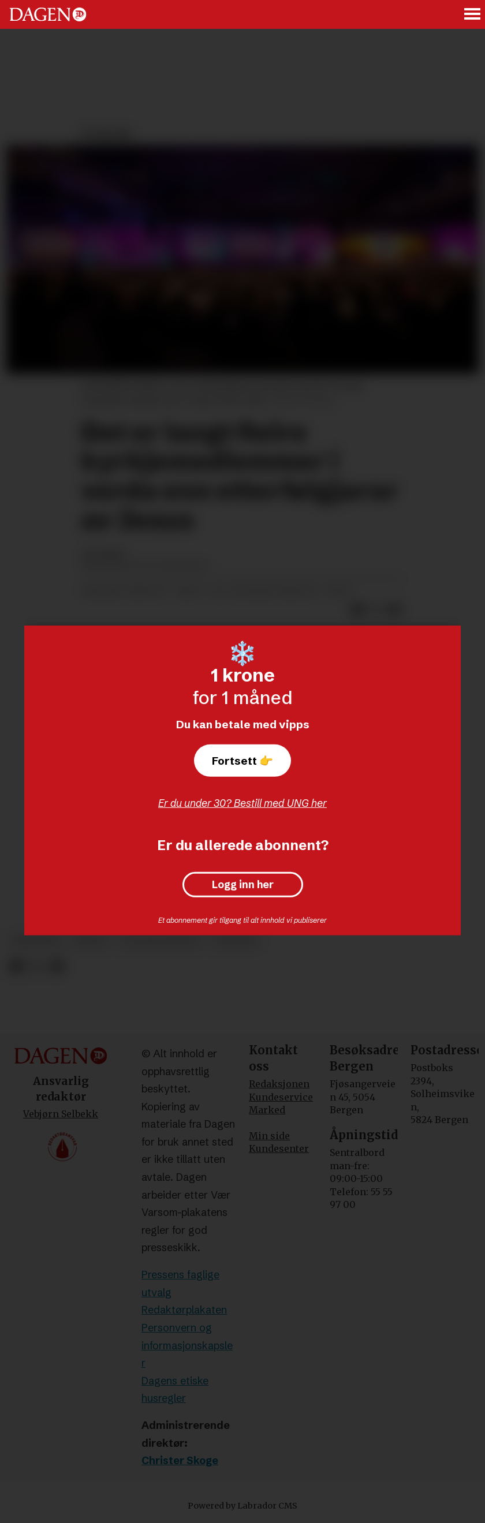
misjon (91, 941)
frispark (235, 941)
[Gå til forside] (48, 14)
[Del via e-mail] (56, 966)
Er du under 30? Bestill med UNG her (242, 803)
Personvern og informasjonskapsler (187, 1345)
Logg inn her (243, 884)
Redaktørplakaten (184, 1309)
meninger (37, 941)
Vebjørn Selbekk (60, 1114)
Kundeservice (281, 1097)
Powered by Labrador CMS (242, 1505)
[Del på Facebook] (15, 966)
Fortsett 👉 (242, 761)
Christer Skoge (179, 1460)
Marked (267, 1110)
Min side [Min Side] (269, 1136)
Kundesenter (279, 1148)
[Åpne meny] (473, 15)
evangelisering (160, 941)
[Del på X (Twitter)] (36, 966)
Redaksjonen (279, 1084)
